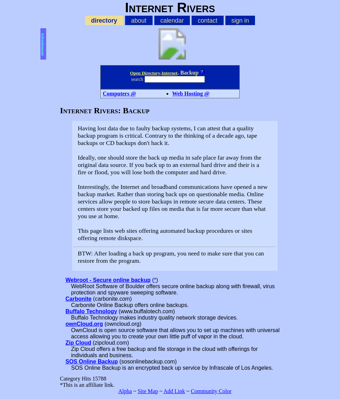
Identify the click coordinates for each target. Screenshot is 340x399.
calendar (172, 20)
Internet (170, 73)
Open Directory (145, 73)
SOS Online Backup (91, 362)
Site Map (148, 391)
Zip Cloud (78, 343)
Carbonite (78, 299)
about (138, 20)
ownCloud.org (84, 324)
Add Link (174, 391)
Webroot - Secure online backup (107, 280)
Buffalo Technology (91, 311)
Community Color (211, 391)
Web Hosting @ (190, 94)
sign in (240, 20)
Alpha (125, 391)
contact (208, 20)
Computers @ (119, 94)
